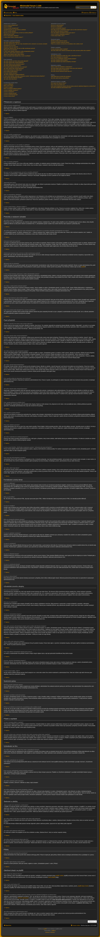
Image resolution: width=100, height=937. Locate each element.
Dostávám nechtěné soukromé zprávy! (60, 42)
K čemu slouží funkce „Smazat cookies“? (13, 37)
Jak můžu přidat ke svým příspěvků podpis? (14, 64)
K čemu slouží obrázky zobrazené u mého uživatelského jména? (19, 51)
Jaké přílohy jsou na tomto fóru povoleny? (61, 76)
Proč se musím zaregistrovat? (11, 25)
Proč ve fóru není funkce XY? (58, 84)
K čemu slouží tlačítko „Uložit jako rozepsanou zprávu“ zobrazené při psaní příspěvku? (24, 76)
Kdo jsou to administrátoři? (57, 25)
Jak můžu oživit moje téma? (10, 79)
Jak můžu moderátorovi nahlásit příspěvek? (14, 74)
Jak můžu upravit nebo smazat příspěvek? (14, 62)
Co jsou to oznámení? (9, 91)
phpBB (83, 266)
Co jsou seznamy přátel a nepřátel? (59, 49)
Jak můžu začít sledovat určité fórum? (60, 69)
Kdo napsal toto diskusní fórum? (58, 83)
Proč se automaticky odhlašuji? (11, 35)
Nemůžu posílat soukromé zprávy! (59, 40)
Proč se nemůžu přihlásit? (10, 31)
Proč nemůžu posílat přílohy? (11, 71)
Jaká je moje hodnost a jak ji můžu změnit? (14, 54)
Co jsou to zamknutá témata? (11, 94)
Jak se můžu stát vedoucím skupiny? (59, 31)
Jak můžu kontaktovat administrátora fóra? (61, 87)
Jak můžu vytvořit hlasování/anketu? (12, 65)
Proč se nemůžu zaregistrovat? (11, 28)
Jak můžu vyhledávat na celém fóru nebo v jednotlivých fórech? (66, 55)
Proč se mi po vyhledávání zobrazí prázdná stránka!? (63, 58)
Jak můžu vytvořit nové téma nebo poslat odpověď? (16, 61)
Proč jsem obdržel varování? (10, 73)
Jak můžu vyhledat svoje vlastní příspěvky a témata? (63, 61)
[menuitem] (15, 12)
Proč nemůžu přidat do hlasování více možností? (15, 67)
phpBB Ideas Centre (83, 886)
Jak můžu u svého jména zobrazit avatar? (14, 52)
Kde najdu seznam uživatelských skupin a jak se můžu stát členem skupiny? (69, 29)
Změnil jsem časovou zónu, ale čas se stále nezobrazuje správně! (19, 48)
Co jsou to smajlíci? (8, 87)
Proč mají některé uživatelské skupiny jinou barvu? (63, 32)
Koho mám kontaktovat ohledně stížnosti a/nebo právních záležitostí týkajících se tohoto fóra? (73, 86)
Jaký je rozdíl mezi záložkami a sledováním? (61, 66)
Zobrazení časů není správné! (11, 46)
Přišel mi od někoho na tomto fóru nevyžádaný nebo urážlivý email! (67, 43)
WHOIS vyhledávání (23, 898)
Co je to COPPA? (8, 26)
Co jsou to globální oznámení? (11, 90)
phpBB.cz (54, 930)
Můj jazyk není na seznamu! (10, 49)
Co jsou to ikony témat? (9, 96)
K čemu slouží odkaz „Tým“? (57, 35)
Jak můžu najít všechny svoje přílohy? (60, 78)
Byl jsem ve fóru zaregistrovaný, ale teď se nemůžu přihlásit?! (18, 32)
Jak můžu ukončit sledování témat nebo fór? (61, 71)
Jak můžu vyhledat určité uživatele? (59, 60)
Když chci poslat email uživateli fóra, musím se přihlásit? (17, 55)
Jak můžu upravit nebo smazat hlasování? (14, 68)
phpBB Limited (59, 875)
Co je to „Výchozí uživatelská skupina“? (60, 34)
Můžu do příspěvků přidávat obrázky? (13, 88)
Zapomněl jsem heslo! (9, 34)
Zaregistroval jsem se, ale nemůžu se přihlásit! (15, 29)
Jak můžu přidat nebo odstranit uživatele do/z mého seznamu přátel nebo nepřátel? (71, 50)
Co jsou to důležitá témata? (10, 93)
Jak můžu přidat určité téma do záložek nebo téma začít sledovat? (66, 68)
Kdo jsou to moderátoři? (56, 26)
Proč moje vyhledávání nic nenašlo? (59, 57)
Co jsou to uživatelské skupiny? (58, 28)
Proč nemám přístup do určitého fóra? (13, 70)
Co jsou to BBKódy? (8, 84)
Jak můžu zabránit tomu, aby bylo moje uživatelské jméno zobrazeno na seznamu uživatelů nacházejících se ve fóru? (25, 44)
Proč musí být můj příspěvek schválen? (13, 77)
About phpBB (51, 877)
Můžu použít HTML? (8, 85)
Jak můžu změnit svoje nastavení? (12, 42)
